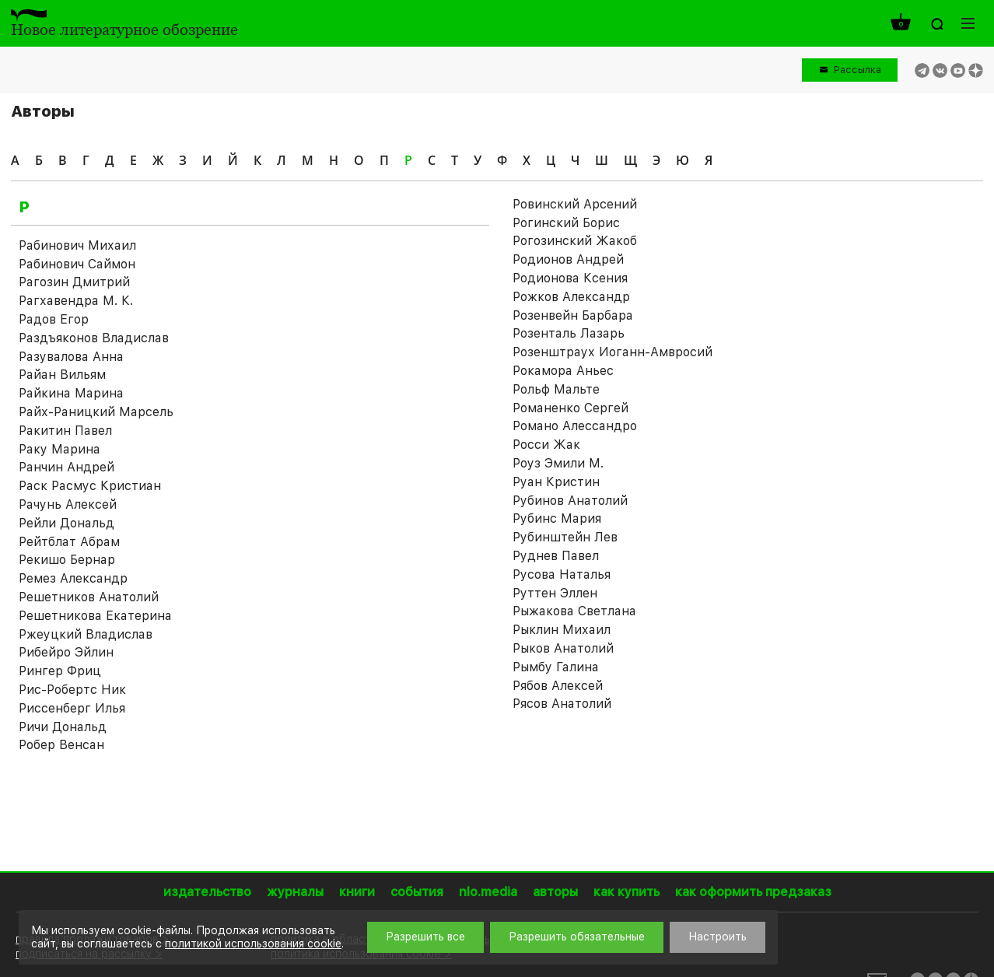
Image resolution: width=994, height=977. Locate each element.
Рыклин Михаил (562, 629)
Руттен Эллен (555, 593)
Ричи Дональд (63, 727)
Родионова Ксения (570, 278)
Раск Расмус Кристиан (90, 485)
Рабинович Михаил (77, 245)
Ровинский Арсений (575, 204)
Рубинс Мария (557, 518)
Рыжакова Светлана (574, 611)
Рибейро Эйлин (66, 652)
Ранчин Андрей (66, 467)
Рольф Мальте (556, 389)
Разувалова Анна (71, 356)
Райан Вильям (62, 374)
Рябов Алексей (558, 685)
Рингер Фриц (60, 671)
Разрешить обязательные (577, 936)
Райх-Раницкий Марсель (96, 411)
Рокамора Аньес (563, 370)
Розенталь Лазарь (569, 333)
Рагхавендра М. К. (76, 300)
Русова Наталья (562, 574)
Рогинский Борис (566, 222)
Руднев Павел (556, 555)
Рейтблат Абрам (69, 541)
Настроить (717, 936)
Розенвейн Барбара (573, 315)
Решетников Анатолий (89, 597)
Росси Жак (546, 444)
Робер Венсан (61, 744)
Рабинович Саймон (77, 264)
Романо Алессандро (575, 425)
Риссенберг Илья (72, 708)
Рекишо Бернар (67, 559)
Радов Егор (54, 319)
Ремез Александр (73, 578)
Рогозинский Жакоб (575, 240)
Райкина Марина (71, 393)
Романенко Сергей (570, 408)
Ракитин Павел (65, 430)
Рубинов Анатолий (570, 500)
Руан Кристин (556, 481)
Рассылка (857, 69)
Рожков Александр (571, 296)
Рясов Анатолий (562, 703)
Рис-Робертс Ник (72, 689)
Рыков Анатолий (563, 648)
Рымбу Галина (556, 667)
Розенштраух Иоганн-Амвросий (612, 352)
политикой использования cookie (253, 943)
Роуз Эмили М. (558, 463)
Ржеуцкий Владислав (85, 634)
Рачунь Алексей (68, 504)
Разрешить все (425, 936)
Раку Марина (59, 449)
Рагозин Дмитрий (74, 282)
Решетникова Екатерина (95, 615)
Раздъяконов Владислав (94, 338)
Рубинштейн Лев (565, 537)
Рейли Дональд (66, 523)
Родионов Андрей (568, 259)
